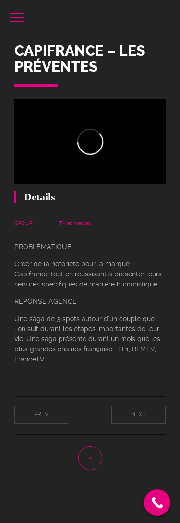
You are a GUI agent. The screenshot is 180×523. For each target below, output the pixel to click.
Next (138, 414)
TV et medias (75, 223)
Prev (41, 414)
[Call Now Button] (157, 502)
